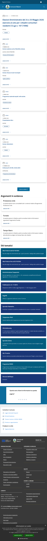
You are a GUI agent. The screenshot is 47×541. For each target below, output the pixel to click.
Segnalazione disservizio (32, 496)
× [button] (45, 525)
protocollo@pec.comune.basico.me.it (12, 506)
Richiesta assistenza (31, 501)
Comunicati (29, 475)
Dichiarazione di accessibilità (10, 523)
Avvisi (6, 16)
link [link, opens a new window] (37, 532)
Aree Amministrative (8, 452)
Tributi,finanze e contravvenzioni (11, 477)
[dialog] (23, 532)
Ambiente (5, 480)
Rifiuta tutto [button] (29, 535)
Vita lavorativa (29, 452)
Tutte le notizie (23, 189)
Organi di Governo (7, 449)
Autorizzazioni (6, 485)
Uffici (4, 454)
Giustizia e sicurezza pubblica (10, 474)
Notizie (5, 91)
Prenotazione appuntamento (33, 494)
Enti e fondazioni (7, 457)
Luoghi (27, 484)
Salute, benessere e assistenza (10, 482)
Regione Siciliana (6, 2)
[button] (23, 538)
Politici (5, 460)
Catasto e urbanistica (31, 457)
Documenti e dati (7, 465)
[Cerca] (44, 7)
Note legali (5, 520)
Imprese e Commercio (31, 454)
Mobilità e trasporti (30, 460)
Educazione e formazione (9, 472)
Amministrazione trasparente (10, 515)
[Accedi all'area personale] (41, 2)
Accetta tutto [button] (18, 535)
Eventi (27, 486)
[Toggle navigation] (3, 7)
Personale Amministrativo (9, 462)
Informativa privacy (8, 518)
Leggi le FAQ (29, 499)
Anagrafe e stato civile (31, 449)
